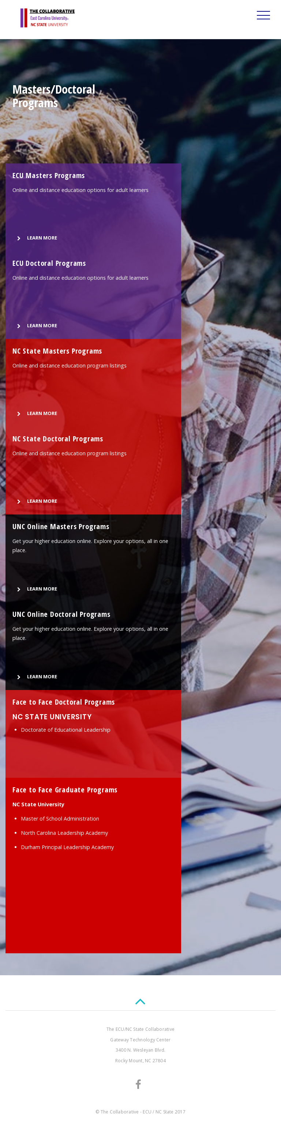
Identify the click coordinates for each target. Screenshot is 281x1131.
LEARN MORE (35, 238)
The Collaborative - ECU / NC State (137, 1112)
